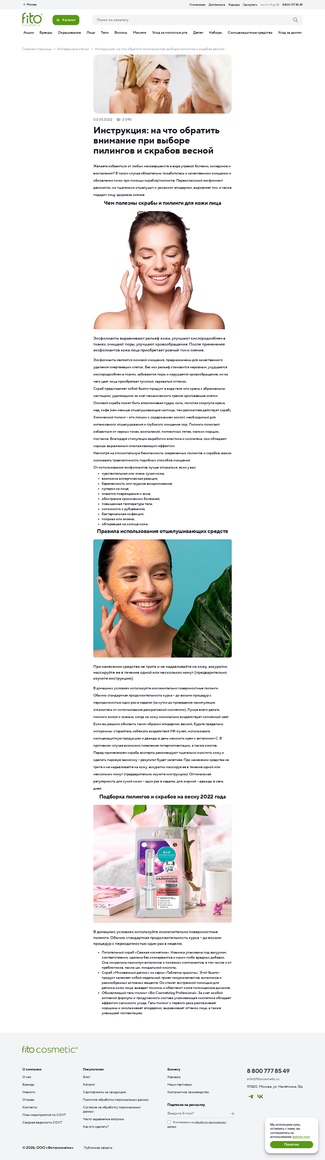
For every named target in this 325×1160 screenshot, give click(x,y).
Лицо (91, 32)
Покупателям (93, 1069)
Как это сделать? (96, 1127)
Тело (105, 32)
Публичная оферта (98, 1148)
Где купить (250, 5)
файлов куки (301, 1137)
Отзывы (28, 1100)
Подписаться (232, 1113)
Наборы (215, 32)
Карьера (234, 5)
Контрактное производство (188, 1092)
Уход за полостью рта (169, 32)
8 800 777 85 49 (292, 5)
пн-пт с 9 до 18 (269, 5)
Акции (28, 32)
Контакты (29, 1107)
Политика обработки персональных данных (116, 1100)
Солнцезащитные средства (250, 32)
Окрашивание (69, 32)
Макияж (139, 32)
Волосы (120, 32)
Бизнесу (173, 1069)
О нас (26, 1077)
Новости (28, 1092)
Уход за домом (290, 32)
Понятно (291, 1145)
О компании (197, 5)
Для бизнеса (217, 5)
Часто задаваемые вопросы (103, 1119)
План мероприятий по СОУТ (44, 1115)
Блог (86, 1077)
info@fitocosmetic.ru (263, 1079)
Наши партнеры (179, 1084)
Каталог (89, 1084)
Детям (198, 32)
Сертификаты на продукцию (104, 1092)
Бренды (45, 32)
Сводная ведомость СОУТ (42, 1122)
